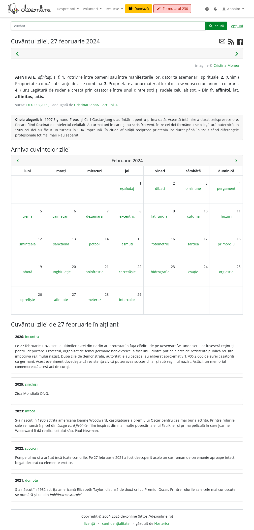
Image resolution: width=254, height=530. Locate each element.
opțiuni (237, 26)
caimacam (61, 216)
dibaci (160, 188)
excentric (127, 216)
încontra (32, 336)
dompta (31, 480)
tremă (27, 216)
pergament (226, 188)
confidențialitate (115, 523)
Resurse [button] (113, 8)
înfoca (30, 411)
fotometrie (160, 244)
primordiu (226, 244)
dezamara (94, 216)
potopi (94, 244)
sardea (193, 244)
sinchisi (31, 384)
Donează (138, 8)
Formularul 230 (172, 8)
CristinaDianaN (86, 104)
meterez (94, 299)
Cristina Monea (226, 65)
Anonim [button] (231, 8)
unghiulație (61, 271)
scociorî (31, 448)
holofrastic (94, 271)
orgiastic (226, 271)
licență (89, 523)
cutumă (193, 216)
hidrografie (160, 271)
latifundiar (160, 216)
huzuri (226, 216)
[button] (207, 8)
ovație (193, 271)
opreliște (27, 299)
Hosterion (162, 523)
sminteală (27, 244)
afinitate (61, 299)
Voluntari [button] (91, 8)
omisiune (193, 188)
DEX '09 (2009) (37, 104)
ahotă (27, 271)
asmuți (127, 244)
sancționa (61, 244)
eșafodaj (127, 188)
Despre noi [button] (66, 8)
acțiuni (108, 104)
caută (216, 26)
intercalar (127, 299)
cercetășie (127, 271)
